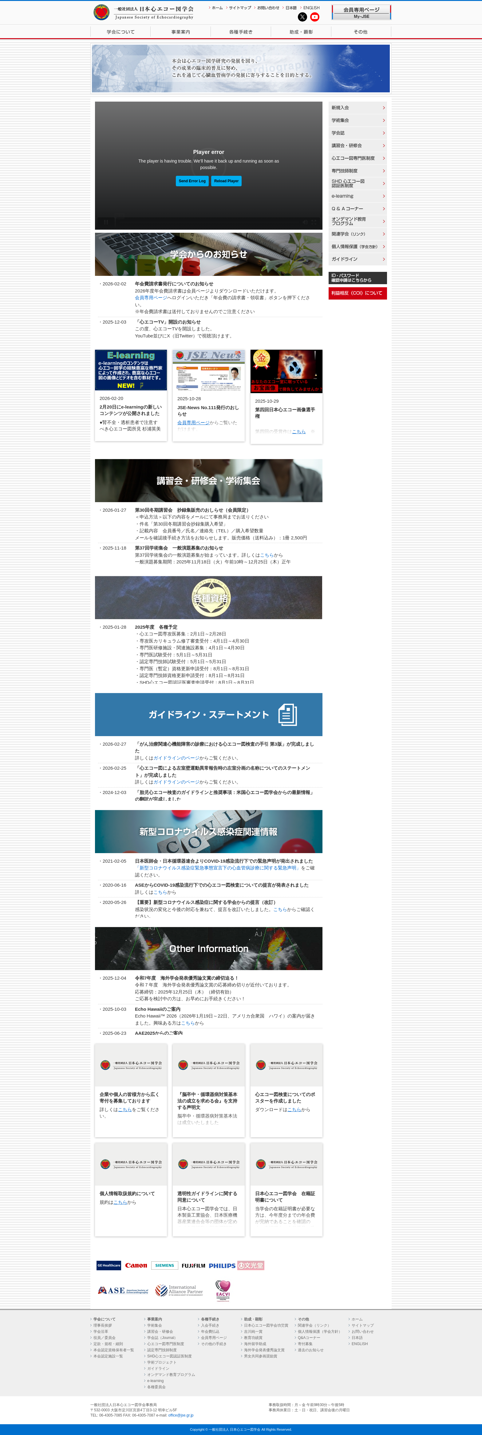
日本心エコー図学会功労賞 (266, 1325)
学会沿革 (100, 1331)
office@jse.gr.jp (181, 1415)
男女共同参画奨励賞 (260, 1356)
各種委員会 (156, 1387)
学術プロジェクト (162, 1362)
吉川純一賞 (253, 1331)
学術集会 (154, 1325)
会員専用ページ (151, 297)
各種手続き (241, 32)
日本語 (357, 1338)
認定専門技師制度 (162, 1350)
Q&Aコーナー (309, 1338)
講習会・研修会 (160, 1331)
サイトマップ (363, 1325)
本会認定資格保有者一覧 (113, 1350)
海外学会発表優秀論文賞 (264, 1350)
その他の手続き (214, 1344)
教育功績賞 (253, 1338)
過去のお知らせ (311, 1350)
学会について (120, 32)
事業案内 (181, 32)
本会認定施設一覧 (108, 1356)
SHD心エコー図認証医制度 (169, 1356)
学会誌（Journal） (162, 1338)
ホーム (357, 1319)
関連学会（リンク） (314, 1325)
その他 (361, 32)
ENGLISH (360, 1344)
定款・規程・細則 (108, 1344)
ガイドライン (158, 1368)
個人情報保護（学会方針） (320, 1331)
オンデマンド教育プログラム (171, 1375)
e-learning (155, 1381)
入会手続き (210, 1325)
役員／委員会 (104, 1338)
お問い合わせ (363, 1331)
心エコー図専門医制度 (165, 1344)
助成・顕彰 (301, 32)
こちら (299, 431)
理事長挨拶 (102, 1325)
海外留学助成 (255, 1344)
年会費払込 (210, 1331)
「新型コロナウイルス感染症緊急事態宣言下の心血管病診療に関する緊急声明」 (218, 867)
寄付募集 (305, 1344)
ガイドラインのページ (176, 757)
